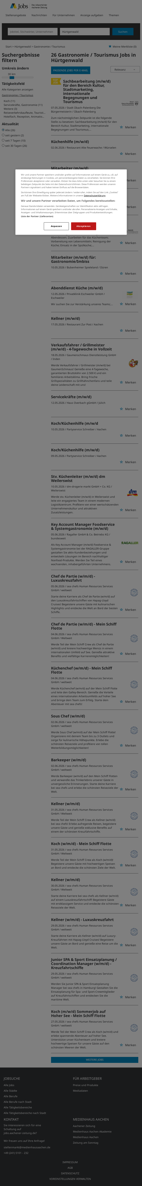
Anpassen (56, 226)
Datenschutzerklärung (94, 195)
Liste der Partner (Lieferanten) (37, 216)
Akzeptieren (83, 226)
